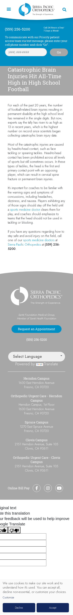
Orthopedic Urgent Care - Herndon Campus (36, 398)
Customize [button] (8, 597)
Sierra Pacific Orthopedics (24, 244)
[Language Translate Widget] (36, 356)
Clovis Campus (36, 440)
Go (59, 52)
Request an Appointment (36, 329)
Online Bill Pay (19, 488)
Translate (47, 364)
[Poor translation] (14, 530)
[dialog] (36, 597)
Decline (19, 608)
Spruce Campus (36, 422)
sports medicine (20, 209)
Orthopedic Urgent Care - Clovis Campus (36, 460)
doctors (50, 240)
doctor (36, 209)
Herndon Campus (36, 378)
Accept (52, 608)
